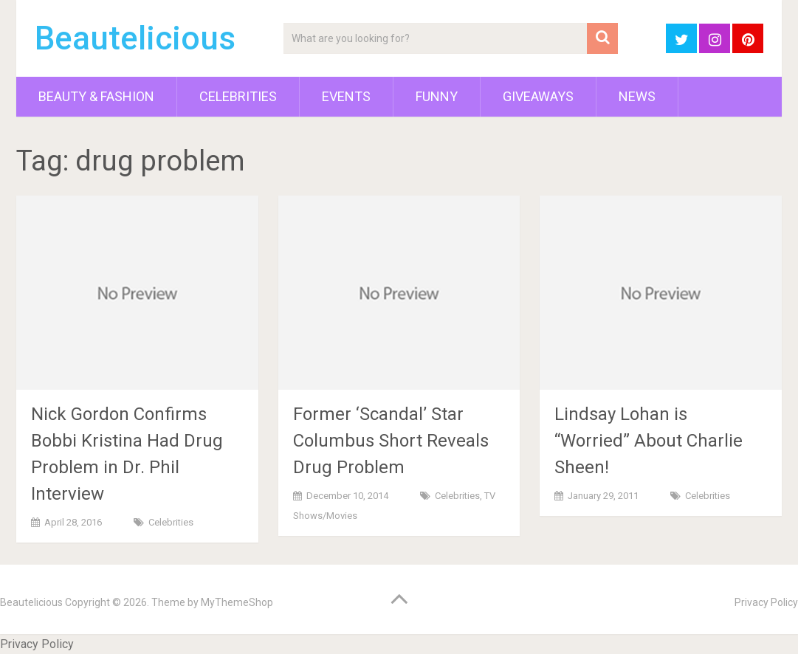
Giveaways (538, 96)
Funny (437, 96)
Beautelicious (135, 38)
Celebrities (238, 96)
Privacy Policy (766, 602)
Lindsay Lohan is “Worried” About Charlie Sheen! (648, 441)
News (637, 96)
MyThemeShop (237, 602)
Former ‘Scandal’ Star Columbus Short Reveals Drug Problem (391, 441)
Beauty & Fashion (96, 96)
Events (346, 96)
